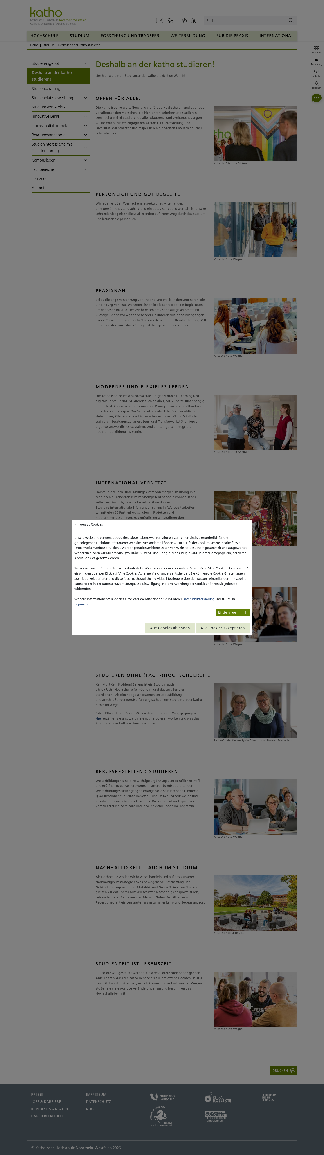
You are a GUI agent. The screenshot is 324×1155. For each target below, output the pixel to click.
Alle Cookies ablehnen (170, 628)
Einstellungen (228, 612)
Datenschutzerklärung (199, 599)
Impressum (82, 604)
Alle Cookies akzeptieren (222, 628)
